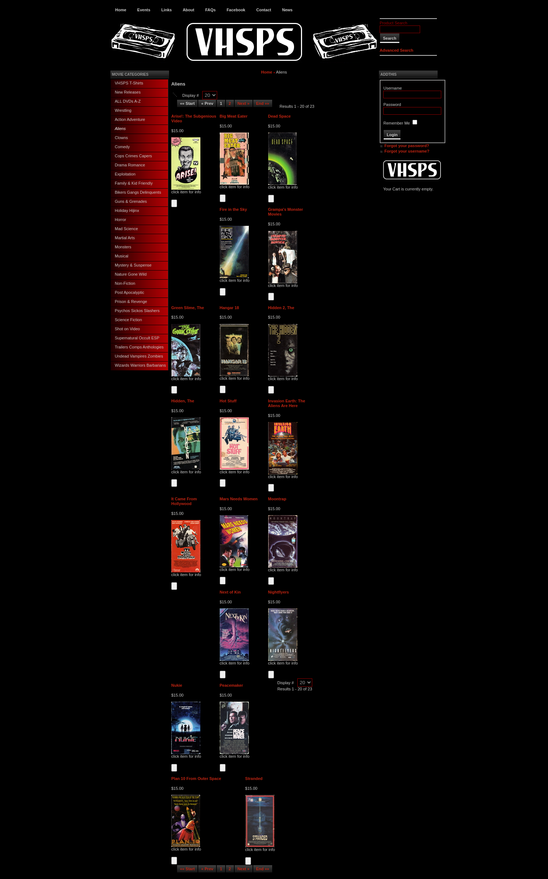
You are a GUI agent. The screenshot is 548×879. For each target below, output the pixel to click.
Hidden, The (182, 401)
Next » (244, 103)
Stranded (254, 778)
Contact (263, 10)
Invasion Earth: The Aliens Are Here (286, 403)
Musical (121, 256)
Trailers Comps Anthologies (139, 347)
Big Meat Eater (233, 116)
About (188, 10)
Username (392, 88)
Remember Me (396, 123)
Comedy (122, 147)
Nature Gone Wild (130, 274)
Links (166, 10)
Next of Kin (230, 592)
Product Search (393, 23)
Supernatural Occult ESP (137, 338)
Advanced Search (396, 50)
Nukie (176, 685)
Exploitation (125, 174)
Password (392, 104)
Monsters (123, 247)
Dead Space (279, 116)
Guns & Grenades (131, 201)
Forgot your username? (406, 151)
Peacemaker (231, 685)
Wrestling (123, 110)
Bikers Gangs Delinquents (138, 192)
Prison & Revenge (131, 301)
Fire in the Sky (233, 209)
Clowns (121, 137)
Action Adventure (130, 119)
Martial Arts (125, 238)
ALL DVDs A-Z (128, 101)
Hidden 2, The (281, 308)
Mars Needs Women (239, 499)
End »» (262, 103)
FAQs (210, 10)
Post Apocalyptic (129, 292)
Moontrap (277, 499)
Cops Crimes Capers (133, 156)
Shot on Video (127, 329)
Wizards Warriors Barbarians (140, 365)
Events (143, 10)
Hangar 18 (229, 308)
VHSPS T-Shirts (129, 83)
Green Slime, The (187, 308)
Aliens (120, 128)
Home (120, 10)
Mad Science (126, 228)
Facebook (236, 10)
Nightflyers (278, 592)
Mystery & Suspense (133, 265)
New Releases (128, 92)
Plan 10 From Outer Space (196, 778)
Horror (120, 219)
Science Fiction (128, 320)
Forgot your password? (406, 145)
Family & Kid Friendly (134, 183)
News (287, 10)
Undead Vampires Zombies (139, 356)
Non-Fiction (125, 283)
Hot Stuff (228, 401)
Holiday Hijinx (127, 210)
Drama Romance (130, 165)
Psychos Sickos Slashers (137, 310)
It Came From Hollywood (184, 501)
